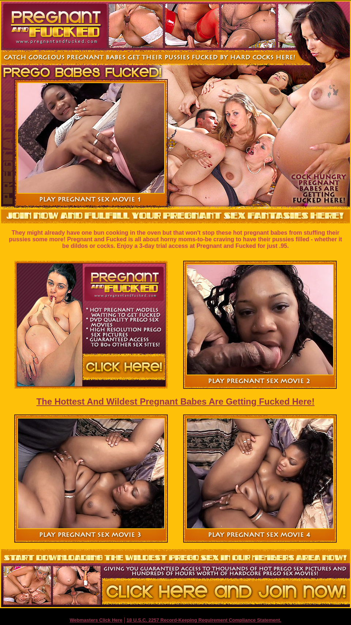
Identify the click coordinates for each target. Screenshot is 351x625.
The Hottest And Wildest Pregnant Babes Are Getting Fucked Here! (176, 401)
